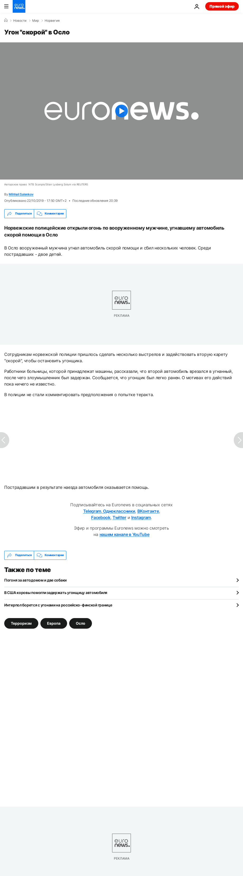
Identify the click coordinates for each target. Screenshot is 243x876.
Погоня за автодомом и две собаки (35, 580)
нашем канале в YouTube (124, 534)
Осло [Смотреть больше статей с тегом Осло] (80, 623)
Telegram (92, 511)
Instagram (141, 517)
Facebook (100, 517)
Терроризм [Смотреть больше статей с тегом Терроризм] (21, 623)
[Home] (5, 20)
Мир (35, 20)
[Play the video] (121, 111)
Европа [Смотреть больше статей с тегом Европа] (53, 623)
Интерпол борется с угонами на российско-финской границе (58, 605)
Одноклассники (118, 511)
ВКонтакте (148, 511)
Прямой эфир (222, 6)
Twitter (119, 517)
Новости (19, 20)
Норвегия (52, 20)
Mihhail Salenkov (21, 194)
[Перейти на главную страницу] (19, 6)
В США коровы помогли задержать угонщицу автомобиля (55, 592)
